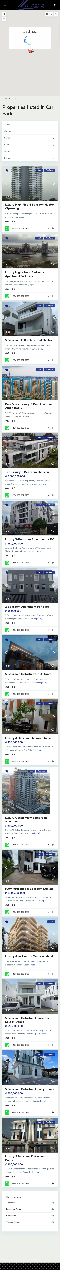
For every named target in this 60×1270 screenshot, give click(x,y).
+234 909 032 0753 (20, 228)
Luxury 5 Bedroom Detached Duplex (25, 1158)
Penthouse (11, 1215)
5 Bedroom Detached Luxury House (29, 1089)
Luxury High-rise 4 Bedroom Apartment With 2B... (24, 274)
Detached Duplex (14, 1209)
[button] (32, 50)
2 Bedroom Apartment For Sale (27, 607)
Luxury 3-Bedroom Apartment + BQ (30, 539)
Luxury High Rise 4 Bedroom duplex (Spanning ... (29, 206)
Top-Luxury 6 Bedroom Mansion (27, 472)
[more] (43, 484)
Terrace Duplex (13, 1222)
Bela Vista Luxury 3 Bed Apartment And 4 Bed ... (30, 406)
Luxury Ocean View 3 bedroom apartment (26, 819)
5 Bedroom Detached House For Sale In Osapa (27, 1020)
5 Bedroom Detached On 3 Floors (28, 674)
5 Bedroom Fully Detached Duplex (29, 340)
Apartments (12, 1202)
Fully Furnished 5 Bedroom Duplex (29, 889)
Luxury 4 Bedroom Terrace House (28, 738)
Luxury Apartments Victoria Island (29, 956)
